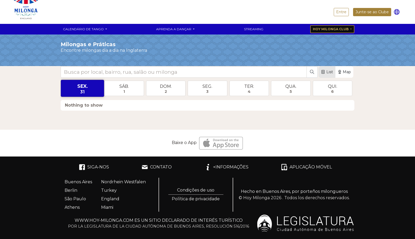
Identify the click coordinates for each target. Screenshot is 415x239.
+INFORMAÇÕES (227, 167)
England (110, 198)
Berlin (71, 190)
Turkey (109, 190)
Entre (341, 12)
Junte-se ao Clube (372, 12)
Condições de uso (195, 190)
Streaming (253, 29)
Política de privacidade (196, 198)
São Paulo (75, 198)
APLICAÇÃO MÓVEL (306, 167)
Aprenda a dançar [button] (174, 29)
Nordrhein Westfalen (123, 181)
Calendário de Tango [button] (84, 29)
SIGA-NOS (94, 167)
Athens (72, 207)
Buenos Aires (78, 181)
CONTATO (157, 167)
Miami (107, 207)
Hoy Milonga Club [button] (331, 29)
